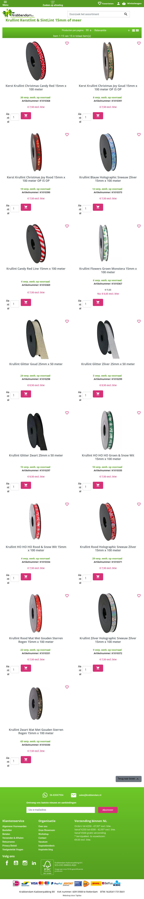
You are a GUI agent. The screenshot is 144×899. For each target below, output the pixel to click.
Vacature (42, 842)
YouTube (16, 860)
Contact (42, 838)
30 (87, 30)
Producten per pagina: (73, 30)
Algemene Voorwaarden (14, 826)
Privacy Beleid (9, 845)
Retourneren (8, 842)
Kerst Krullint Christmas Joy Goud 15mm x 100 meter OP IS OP (108, 87)
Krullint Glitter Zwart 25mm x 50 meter (36, 455)
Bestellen (7, 830)
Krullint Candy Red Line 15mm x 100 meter (35, 269)
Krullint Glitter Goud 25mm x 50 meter (36, 364)
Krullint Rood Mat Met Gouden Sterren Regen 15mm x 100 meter (36, 640)
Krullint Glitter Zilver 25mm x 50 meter (108, 364)
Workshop (43, 834)
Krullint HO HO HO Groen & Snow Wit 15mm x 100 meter (108, 457)
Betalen (6, 834)
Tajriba (78, 895)
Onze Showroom (46, 830)
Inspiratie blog (45, 849)
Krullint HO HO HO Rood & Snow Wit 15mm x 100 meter (36, 548)
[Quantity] (14, 117)
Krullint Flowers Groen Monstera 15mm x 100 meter (108, 270)
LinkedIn (34, 860)
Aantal (7, 117)
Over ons (42, 826)
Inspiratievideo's (46, 845)
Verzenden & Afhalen (12, 838)
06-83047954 (56, 795)
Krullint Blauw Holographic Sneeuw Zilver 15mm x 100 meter (108, 179)
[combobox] (98, 14)
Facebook (7, 860)
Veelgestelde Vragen (12, 849)
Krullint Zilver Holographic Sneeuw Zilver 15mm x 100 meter (108, 640)
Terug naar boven (128, 779)
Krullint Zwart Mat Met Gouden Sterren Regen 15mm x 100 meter (36, 731)
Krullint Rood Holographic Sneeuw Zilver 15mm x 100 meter (108, 548)
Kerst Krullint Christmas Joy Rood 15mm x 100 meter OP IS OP (36, 179)
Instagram (25, 860)
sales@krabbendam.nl (90, 795)
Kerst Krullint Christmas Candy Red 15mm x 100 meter (36, 87)
